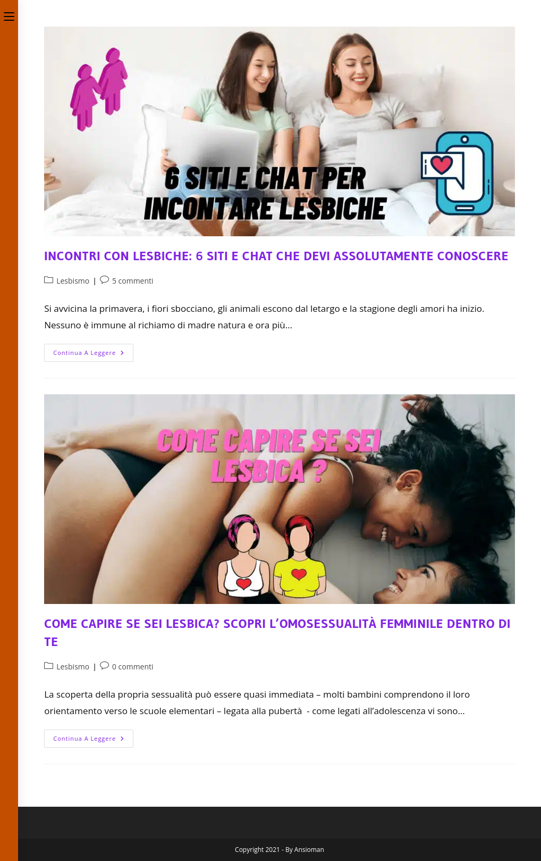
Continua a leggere (93, 354)
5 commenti (133, 281)
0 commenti (133, 666)
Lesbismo (72, 281)
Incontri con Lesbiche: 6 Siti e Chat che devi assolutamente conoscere (276, 255)
